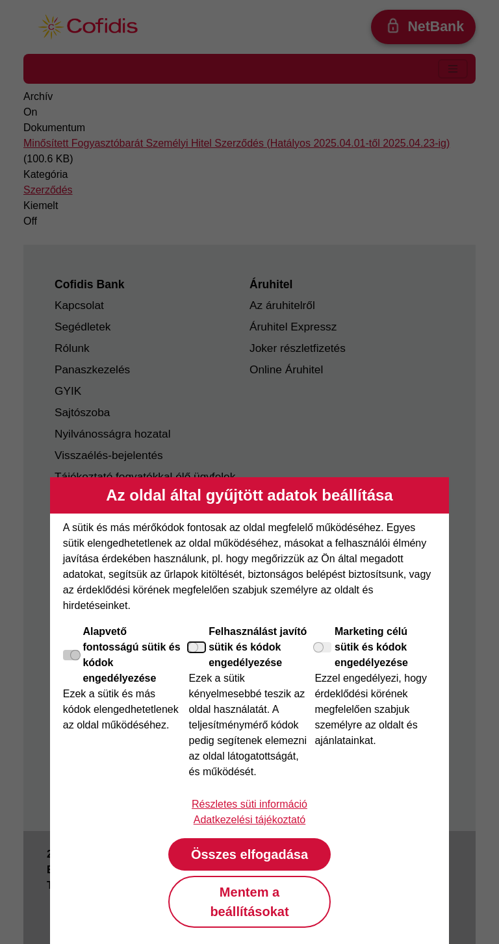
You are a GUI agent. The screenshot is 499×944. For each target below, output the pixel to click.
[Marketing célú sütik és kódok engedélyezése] (322, 647)
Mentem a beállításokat (249, 902)
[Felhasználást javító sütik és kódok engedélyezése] (197, 647)
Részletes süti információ (249, 804)
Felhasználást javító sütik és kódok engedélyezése (248, 647)
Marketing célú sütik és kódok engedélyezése (361, 647)
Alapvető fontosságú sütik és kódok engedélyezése (122, 655)
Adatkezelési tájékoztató (250, 819)
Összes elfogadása (249, 854)
